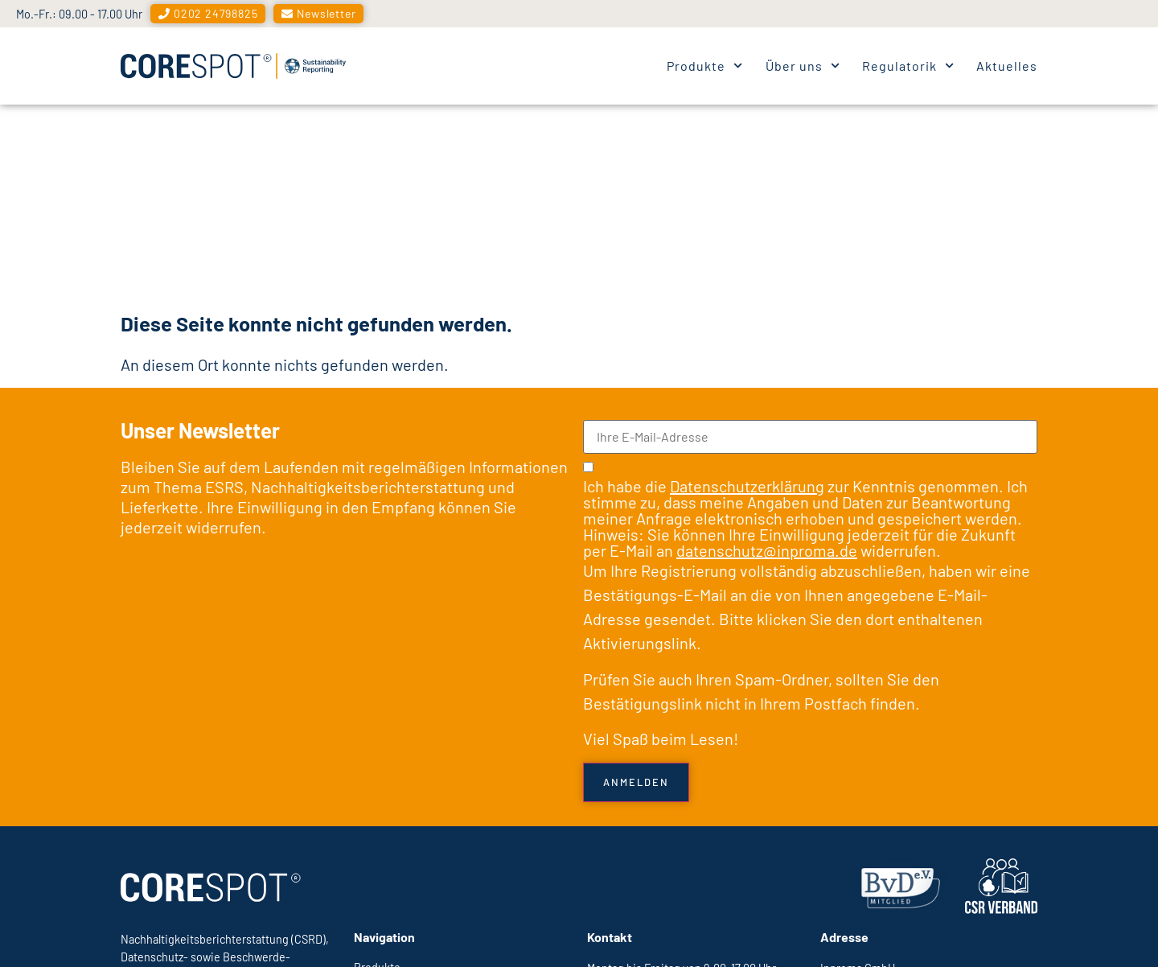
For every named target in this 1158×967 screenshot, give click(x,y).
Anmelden (636, 585)
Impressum (852, 933)
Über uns (803, 65)
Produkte (704, 65)
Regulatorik (908, 65)
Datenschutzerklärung (747, 289)
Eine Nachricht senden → (651, 818)
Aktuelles (1006, 65)
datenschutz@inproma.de (766, 354)
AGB (1026, 933)
